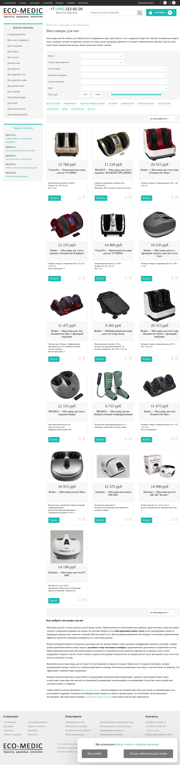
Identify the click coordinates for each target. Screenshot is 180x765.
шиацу (65, 108)
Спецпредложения (38, 722)
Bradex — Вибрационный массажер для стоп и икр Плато (113, 332)
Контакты (83, 3)
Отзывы (71, 3)
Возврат (59, 3)
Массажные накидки (76, 726)
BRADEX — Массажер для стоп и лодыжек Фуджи (67, 413)
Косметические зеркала (78, 730)
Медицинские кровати (112, 730)
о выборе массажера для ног (98, 697)
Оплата (22, 3)
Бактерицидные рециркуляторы (117, 722)
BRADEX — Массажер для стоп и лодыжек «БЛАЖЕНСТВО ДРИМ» (113, 171)
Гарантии (47, 3)
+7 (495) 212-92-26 (155, 726)
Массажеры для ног (81, 25)
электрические (77, 108)
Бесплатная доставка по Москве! (20, 150)
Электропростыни (75, 722)
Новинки (32, 730)
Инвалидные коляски (111, 734)
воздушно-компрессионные (92, 103)
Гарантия (8, 730)
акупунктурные (53, 103)
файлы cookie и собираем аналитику (137, 744)
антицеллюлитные (146, 103)
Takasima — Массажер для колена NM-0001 (113, 493)
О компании (10, 3)
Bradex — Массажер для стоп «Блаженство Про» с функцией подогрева (66, 334)
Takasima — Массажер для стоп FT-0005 (67, 574)
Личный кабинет (146, 3)
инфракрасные (127, 103)
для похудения (163, 103)
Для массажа (51, 25)
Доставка (35, 3)
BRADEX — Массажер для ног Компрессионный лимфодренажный (113, 413)
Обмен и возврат (13, 734)
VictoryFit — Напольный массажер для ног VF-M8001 (66, 171)
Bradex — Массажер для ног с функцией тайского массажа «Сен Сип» (160, 253)
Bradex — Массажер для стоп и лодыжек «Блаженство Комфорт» (66, 252)
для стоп (91, 108)
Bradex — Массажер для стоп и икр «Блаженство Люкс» (159, 171)
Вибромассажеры (74, 734)
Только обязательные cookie (148, 753)
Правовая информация (67, 748)
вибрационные (70, 103)
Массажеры (65, 25)
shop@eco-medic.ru (155, 722)
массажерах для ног (91, 690)
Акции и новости (23, 128)
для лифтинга (52, 108)
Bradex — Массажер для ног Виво (67, 492)
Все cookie (95, 753)
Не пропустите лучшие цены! (19, 159)
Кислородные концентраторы (116, 726)
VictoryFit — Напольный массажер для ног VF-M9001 (113, 252)
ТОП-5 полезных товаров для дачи (21, 167)
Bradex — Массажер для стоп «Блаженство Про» (159, 413)
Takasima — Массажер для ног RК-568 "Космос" (159, 493)
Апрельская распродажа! (17, 176)
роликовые (113, 103)
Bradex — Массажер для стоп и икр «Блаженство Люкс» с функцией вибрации (159, 334)
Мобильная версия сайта (158, 734)
